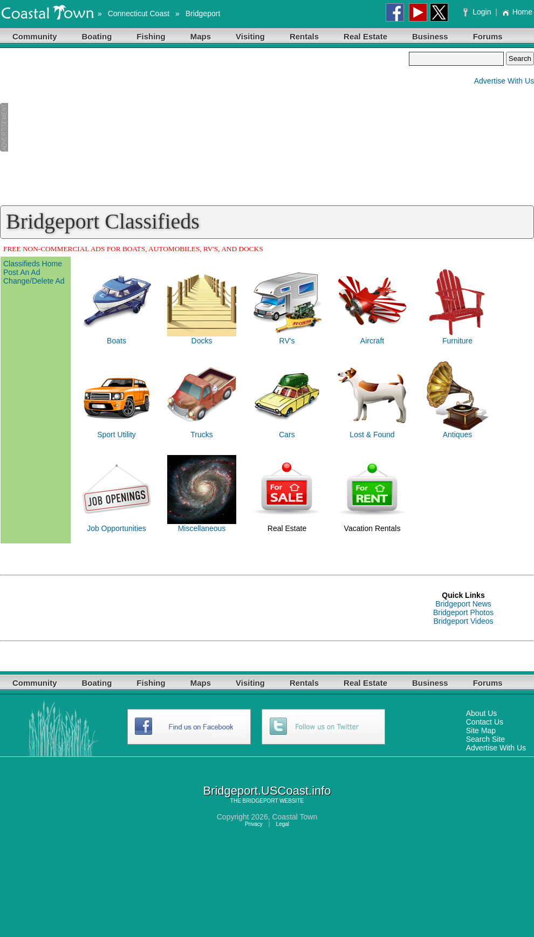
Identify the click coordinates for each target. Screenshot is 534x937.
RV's (287, 340)
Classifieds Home (32, 263)
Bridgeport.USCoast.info (267, 790)
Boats (116, 340)
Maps (200, 36)
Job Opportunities (116, 528)
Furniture (457, 340)
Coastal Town (294, 816)
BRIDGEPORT (260, 801)
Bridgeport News (463, 604)
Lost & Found (372, 434)
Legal (282, 824)
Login (478, 12)
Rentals (304, 36)
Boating (97, 36)
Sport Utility (116, 434)
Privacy (254, 824)
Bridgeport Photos (463, 612)
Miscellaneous (202, 528)
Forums (488, 36)
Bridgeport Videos (463, 621)
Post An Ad (21, 272)
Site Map (481, 730)
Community (34, 36)
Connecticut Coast (138, 13)
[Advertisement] (204, 127)
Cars (287, 434)
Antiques (457, 434)
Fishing (150, 36)
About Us (481, 713)
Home (517, 12)
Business (430, 36)
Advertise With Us (504, 81)
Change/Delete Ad (34, 281)
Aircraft (372, 340)
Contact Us (484, 722)
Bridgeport (203, 13)
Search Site (485, 739)
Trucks (201, 434)
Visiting (250, 36)
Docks (202, 340)
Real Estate (365, 36)
